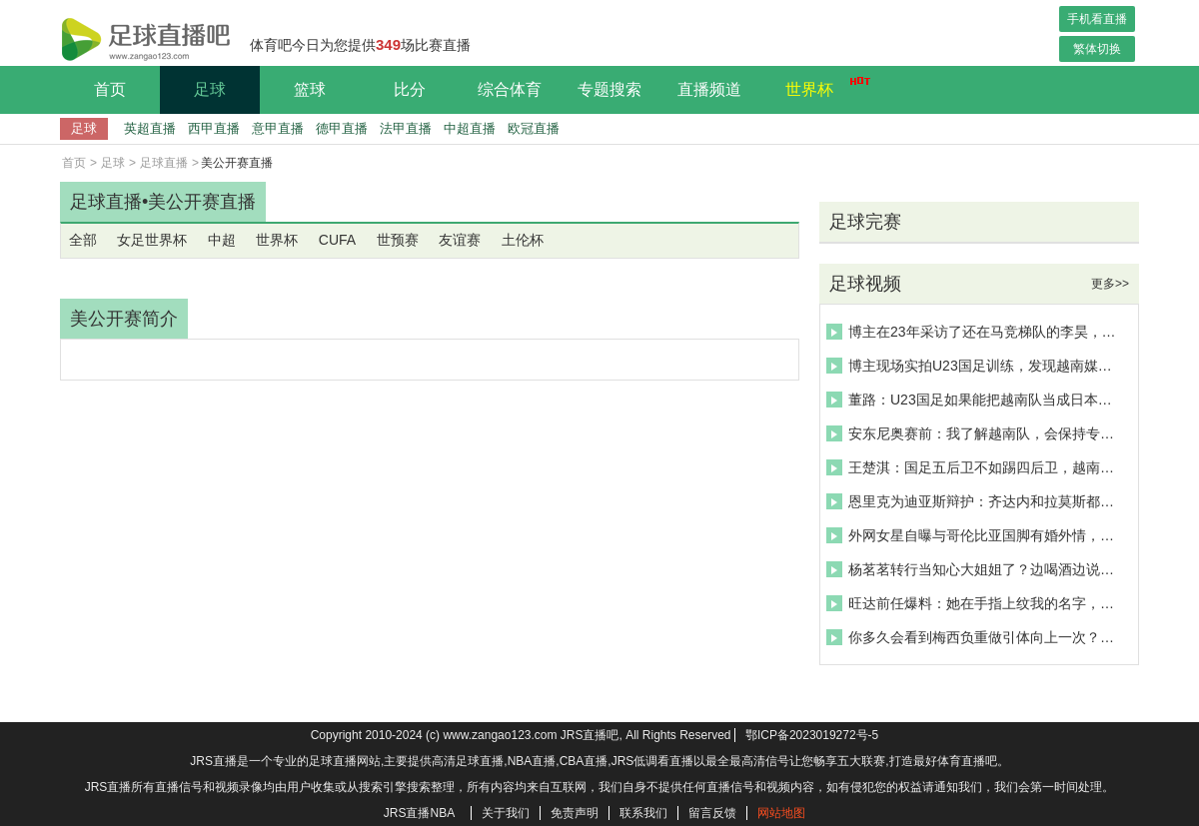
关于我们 (506, 813)
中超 (222, 240)
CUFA (337, 240)
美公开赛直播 (202, 202)
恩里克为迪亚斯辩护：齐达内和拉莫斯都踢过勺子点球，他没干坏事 (973, 501)
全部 (83, 240)
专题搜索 (609, 89)
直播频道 (709, 89)
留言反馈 (712, 813)
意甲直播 (278, 128)
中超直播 (470, 128)
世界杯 (822, 87)
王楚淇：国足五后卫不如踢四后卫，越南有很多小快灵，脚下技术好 (973, 467)
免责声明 (575, 813)
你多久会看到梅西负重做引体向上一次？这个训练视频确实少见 (973, 637)
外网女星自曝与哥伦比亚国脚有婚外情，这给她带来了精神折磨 (973, 535)
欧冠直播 (534, 128)
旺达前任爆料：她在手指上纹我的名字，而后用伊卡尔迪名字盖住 (973, 603)
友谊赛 (460, 240)
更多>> (1110, 284)
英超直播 (150, 128)
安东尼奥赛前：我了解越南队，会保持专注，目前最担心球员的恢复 (973, 433)
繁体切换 (1097, 49)
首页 (110, 89)
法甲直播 (406, 128)
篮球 (310, 89)
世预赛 (398, 240)
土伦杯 (523, 240)
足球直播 (164, 163)
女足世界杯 (152, 240)
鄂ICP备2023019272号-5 (811, 735)
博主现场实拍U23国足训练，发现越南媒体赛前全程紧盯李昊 (973, 366)
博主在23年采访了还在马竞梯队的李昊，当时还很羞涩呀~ (973, 332)
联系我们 (643, 813)
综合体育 (510, 89)
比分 (410, 89)
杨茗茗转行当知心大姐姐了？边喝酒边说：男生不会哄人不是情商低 (973, 569)
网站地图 (781, 813)
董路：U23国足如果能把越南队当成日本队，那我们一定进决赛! (973, 400)
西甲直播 (214, 128)
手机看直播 (1097, 19)
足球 (210, 89)
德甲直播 (342, 128)
